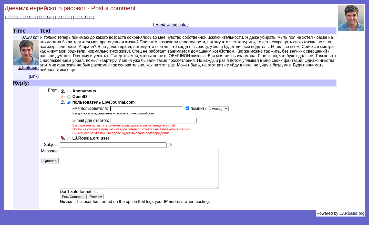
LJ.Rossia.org (352, 222)
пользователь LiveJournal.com (104, 103)
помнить (200, 109)
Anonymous (85, 92)
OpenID (80, 97)
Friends (64, 17)
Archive (45, 17)
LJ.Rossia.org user (91, 139)
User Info (84, 17)
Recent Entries (20, 17)
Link (33, 77)
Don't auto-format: (78, 200)
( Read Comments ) (171, 25)
